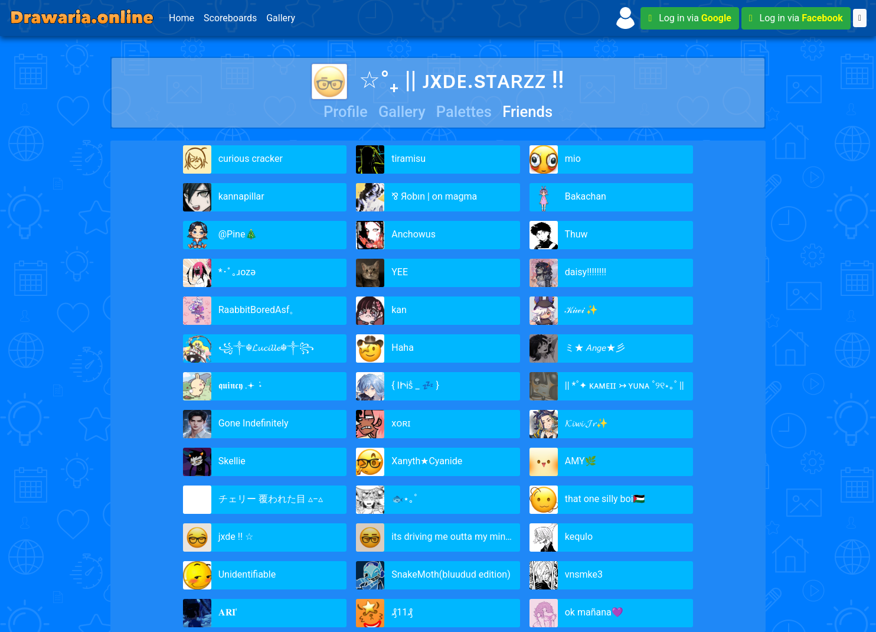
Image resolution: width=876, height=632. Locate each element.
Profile (345, 111)
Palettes (464, 111)
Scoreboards (230, 18)
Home (181, 18)
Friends (527, 111)
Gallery (280, 18)
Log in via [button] (689, 18)
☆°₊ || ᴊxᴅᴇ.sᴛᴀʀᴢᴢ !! (438, 80)
